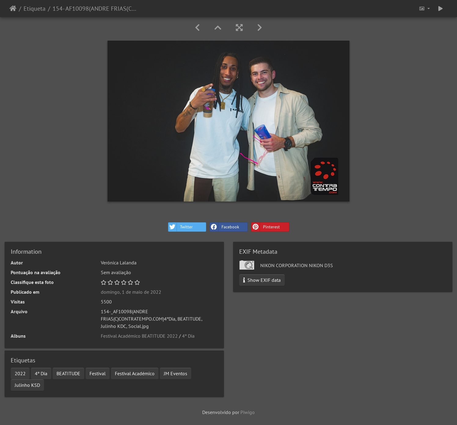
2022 (20, 373)
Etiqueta (35, 9)
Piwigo (247, 412)
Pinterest (265, 227)
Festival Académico (135, 373)
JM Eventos (175, 373)
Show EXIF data (262, 280)
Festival (98, 373)
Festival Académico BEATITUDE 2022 (139, 336)
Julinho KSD (27, 385)
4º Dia (188, 336)
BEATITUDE (68, 373)
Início (12, 8)
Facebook (224, 227)
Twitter (180, 227)
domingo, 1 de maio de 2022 (131, 292)
